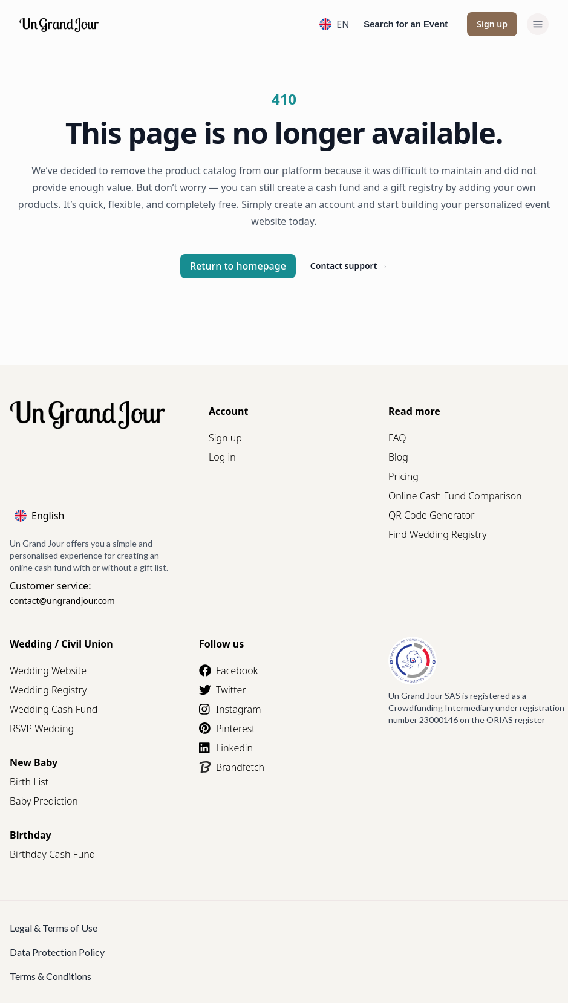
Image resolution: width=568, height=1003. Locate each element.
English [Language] (39, 515)
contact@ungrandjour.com (62, 600)
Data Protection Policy (57, 952)
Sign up (492, 24)
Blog (398, 457)
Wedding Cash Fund (53, 709)
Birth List (29, 781)
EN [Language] (334, 24)
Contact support (349, 265)
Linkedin (226, 748)
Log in (222, 457)
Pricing (403, 476)
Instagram (230, 709)
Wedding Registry (48, 689)
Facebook (228, 670)
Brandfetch (231, 767)
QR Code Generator (431, 515)
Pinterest (227, 728)
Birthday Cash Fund (52, 854)
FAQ (397, 437)
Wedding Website (48, 670)
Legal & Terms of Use (53, 927)
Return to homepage (238, 266)
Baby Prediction (44, 801)
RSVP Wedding (42, 728)
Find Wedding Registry (437, 534)
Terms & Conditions (50, 976)
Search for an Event (406, 24)
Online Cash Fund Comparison (455, 495)
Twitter (222, 689)
